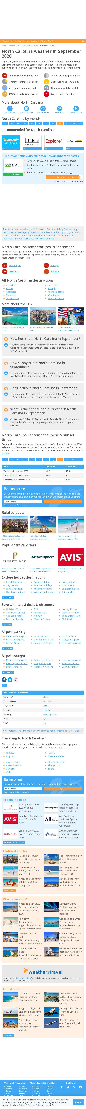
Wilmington (15, 268)
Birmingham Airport (44, 642)
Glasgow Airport (70, 642)
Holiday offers (13, 612)
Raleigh (54, 268)
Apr (25, 123)
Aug (53, 123)
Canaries (50, 1089)
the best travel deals (23, 981)
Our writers (23, 1091)
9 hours (46, 700)
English (46, 708)
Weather (6, 41)
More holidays (8, 600)
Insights (43, 41)
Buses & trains (13, 768)
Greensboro (12, 301)
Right (45, 721)
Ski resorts (67, 594)
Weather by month (26, 112)
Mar (18, 123)
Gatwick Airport (70, 639)
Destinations (16, 41)
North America (14, 46)
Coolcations (68, 588)
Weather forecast (43, 112)
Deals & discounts (76, 112)
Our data (22, 1089)
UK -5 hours (47, 704)
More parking (7, 651)
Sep (59, 123)
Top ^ (4, 688)
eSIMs (9, 774)
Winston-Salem (56, 301)
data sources (47, 241)
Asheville (55, 274)
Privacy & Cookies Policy (30, 1105)
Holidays (10, 755)
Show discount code (67, 180)
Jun (39, 123)
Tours (51, 771)
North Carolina (32, 46)
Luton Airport (41, 639)
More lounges (8, 675)
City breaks (12, 588)
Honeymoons (69, 585)
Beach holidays (14, 585)
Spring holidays (42, 585)
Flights (9, 759)
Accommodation (56, 759)
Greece (49, 1091)
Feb (11, 123)
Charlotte (14, 274)
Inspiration (34, 41)
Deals (25, 41)
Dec (80, 123)
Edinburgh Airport (43, 645)
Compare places (70, 591)
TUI (36, 612)
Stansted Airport (15, 642)
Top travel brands (15, 615)
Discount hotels (14, 622)
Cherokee (11, 297)
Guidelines (23, 1094)
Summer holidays (43, 588)
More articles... (9, 893)
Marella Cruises (42, 622)
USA (23, 46)
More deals (7, 627)
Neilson (38, 618)
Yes (44, 726)
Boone (9, 291)
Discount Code (13, 177)
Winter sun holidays (44, 594)
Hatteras (52, 287)
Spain (49, 1094)
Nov (73, 123)
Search (50, 41)
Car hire (10, 771)
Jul (46, 123)
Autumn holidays (43, 591)
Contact (9, 1091)
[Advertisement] (44, 19)
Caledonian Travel (71, 618)
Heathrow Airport (43, 669)
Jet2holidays (40, 615)
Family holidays (14, 591)
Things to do (54, 768)
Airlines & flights (15, 618)
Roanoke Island (56, 294)
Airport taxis (12, 765)
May (32, 123)
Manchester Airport (16, 639)
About (8, 1089)
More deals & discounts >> (14, 845)
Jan (5, 123)
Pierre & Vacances (71, 615)
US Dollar (46, 713)
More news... (8, 1038)
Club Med (67, 622)
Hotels (51, 755)
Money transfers (56, 765)
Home (4, 46)
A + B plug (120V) (50, 717)
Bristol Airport (14, 645)
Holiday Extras (69, 612)
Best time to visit (10, 112)
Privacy (8, 1094)
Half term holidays (16, 594)
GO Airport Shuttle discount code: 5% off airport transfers (41, 159)
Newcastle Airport (71, 645)
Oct (67, 123)
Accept (78, 1102)
